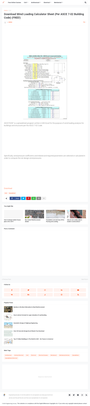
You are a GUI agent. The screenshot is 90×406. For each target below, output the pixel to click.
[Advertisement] (45, 41)
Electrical (33, 355)
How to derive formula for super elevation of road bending (30, 315)
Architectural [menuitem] (35, 2)
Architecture (8, 355)
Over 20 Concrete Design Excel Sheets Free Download (29, 331)
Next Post (84, 279)
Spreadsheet (12, 193)
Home (6, 10)
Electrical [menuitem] (47, 2)
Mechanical (53, 355)
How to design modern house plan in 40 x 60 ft (12, 220)
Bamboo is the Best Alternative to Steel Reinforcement (29, 307)
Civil (10, 10)
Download (8, 188)
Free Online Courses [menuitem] (14, 2)
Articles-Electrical (18, 355)
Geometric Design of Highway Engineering (26, 323)
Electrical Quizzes (43, 355)
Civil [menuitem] (25, 2)
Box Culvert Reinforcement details (32, 220)
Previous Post (7, 279)
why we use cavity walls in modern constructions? (74, 220)
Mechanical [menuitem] (58, 2)
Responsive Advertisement (45, 377)
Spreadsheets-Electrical (11, 358)
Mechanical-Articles (64, 355)
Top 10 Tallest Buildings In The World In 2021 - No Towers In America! (33, 339)
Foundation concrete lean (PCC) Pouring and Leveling (55, 220)
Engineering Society (11, 403)
